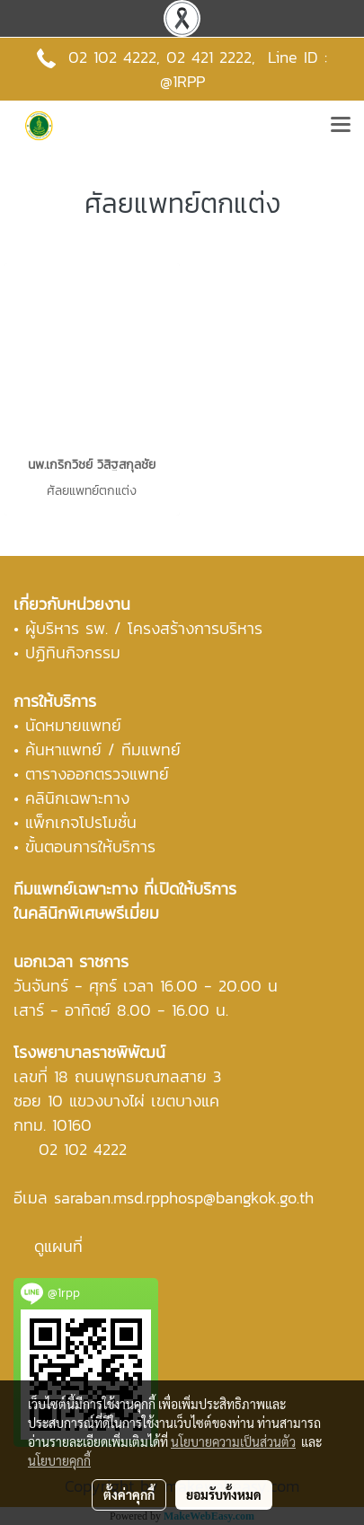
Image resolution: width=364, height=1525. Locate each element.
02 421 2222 (209, 57)
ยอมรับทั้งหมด (224, 1494)
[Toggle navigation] (340, 125)
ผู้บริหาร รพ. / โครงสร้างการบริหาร (143, 628)
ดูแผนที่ (58, 1246)
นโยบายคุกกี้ (59, 1460)
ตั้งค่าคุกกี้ (129, 1494)
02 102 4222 (83, 1149)
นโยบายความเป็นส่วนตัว (233, 1441)
